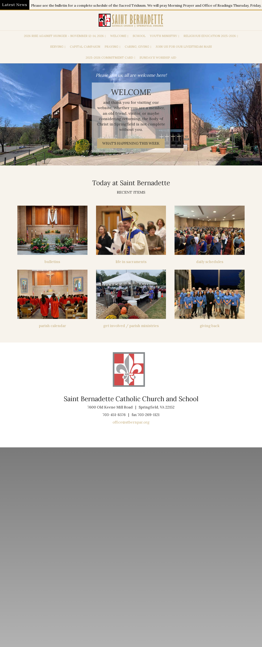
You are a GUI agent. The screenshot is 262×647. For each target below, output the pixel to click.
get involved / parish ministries (131, 325)
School (139, 36)
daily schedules (209, 261)
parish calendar (52, 325)
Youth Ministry (163, 36)
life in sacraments (131, 261)
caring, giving (137, 47)
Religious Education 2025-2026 (210, 36)
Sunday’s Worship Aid (158, 58)
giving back (210, 325)
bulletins (52, 261)
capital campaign (85, 47)
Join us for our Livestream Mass (184, 47)
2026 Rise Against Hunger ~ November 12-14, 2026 (64, 36)
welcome (118, 36)
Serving (56, 47)
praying (111, 47)
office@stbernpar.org (131, 422)
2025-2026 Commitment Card (109, 58)
